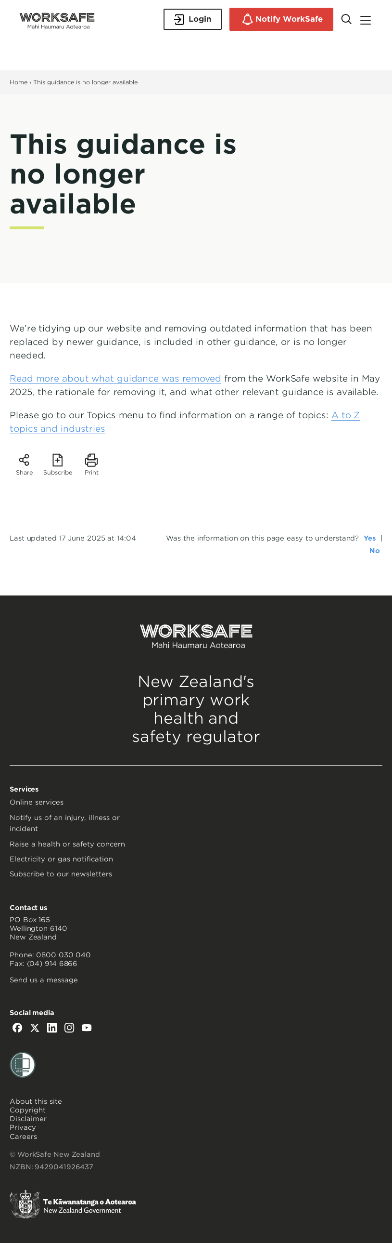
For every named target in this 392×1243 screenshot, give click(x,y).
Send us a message (44, 980)
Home (18, 82)
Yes (370, 538)
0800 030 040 (63, 955)
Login (192, 19)
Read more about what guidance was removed (115, 378)
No (374, 551)
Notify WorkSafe (281, 19)
